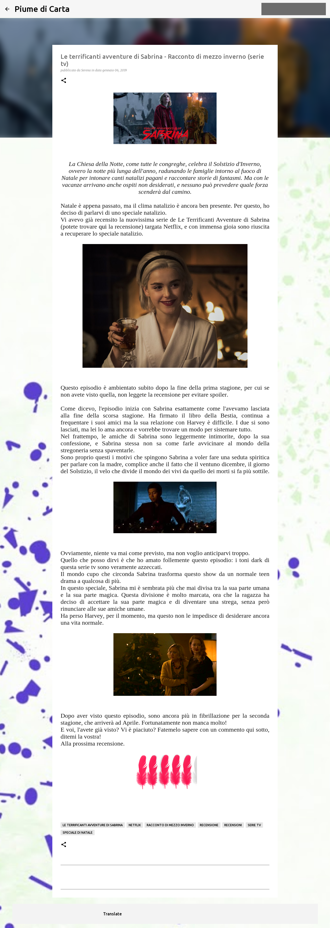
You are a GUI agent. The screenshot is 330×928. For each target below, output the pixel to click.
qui (103, 226)
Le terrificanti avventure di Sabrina (93, 825)
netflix (135, 825)
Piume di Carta (42, 8)
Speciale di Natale (78, 832)
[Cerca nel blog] (299, 9)
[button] (64, 80)
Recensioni (233, 825)
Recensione (209, 825)
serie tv (254, 825)
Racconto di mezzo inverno (170, 825)
